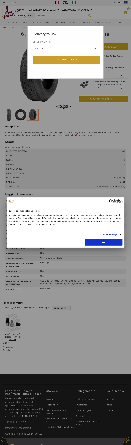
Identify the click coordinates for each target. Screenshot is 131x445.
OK (103, 242)
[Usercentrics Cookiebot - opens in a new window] (111, 201)
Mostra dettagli (110, 234)
